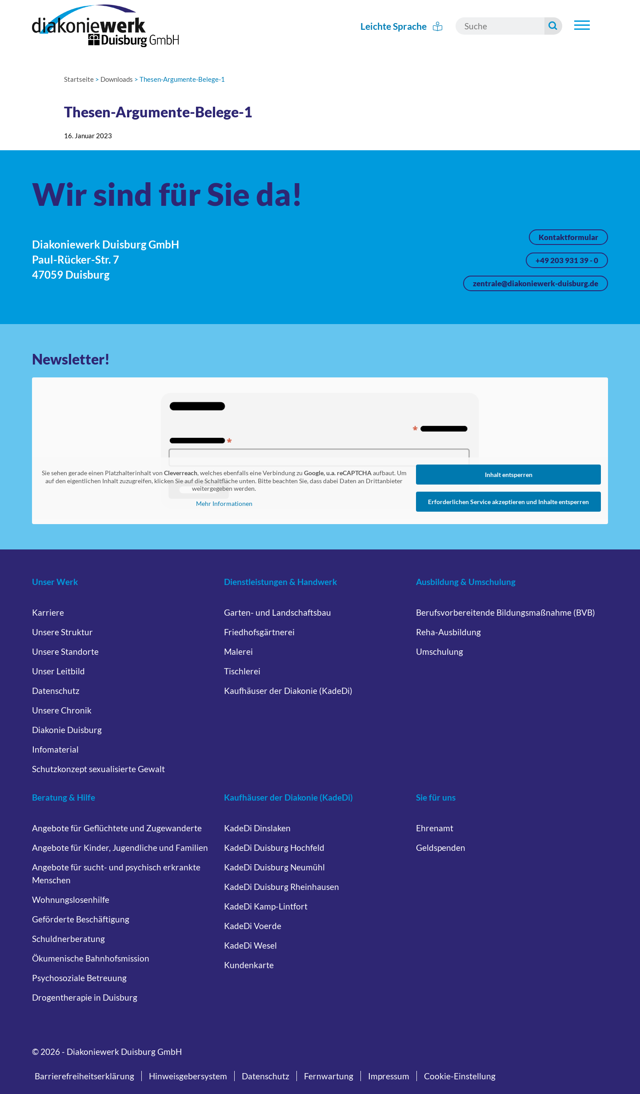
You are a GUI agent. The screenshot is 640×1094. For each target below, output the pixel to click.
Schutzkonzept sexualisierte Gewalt (98, 769)
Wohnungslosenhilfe (70, 899)
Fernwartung (328, 1076)
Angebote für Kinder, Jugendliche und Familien (120, 847)
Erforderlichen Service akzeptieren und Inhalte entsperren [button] (508, 501)
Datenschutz (56, 690)
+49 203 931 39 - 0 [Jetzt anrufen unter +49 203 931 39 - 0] (567, 260)
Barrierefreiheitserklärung (84, 1076)
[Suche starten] (554, 26)
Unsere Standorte (65, 651)
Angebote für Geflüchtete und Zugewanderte (117, 828)
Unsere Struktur (62, 632)
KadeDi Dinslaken (257, 828)
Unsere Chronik (62, 710)
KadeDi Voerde (252, 926)
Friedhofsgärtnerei (259, 632)
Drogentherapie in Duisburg (84, 997)
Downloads (116, 79)
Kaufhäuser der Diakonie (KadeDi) (288, 690)
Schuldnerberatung (68, 939)
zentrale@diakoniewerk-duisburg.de (535, 283)
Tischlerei (242, 671)
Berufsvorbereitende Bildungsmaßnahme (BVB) (505, 612)
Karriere (48, 612)
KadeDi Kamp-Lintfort (266, 906)
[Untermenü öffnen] (582, 25)
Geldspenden (440, 847)
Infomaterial (55, 749)
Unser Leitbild (58, 671)
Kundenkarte (249, 965)
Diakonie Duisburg (67, 730)
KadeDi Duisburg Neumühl (274, 867)
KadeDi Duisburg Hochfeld (274, 847)
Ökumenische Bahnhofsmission (90, 958)
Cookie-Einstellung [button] (460, 1076)
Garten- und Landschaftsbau (277, 612)
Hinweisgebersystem (188, 1076)
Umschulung (439, 651)
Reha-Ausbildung (448, 632)
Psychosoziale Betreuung (79, 978)
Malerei (238, 651)
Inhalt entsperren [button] (508, 474)
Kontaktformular (568, 237)
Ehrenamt (434, 828)
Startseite (79, 79)
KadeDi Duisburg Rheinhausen (281, 887)
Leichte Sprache (402, 26)
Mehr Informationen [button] (224, 503)
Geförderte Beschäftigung (80, 919)
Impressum (388, 1076)
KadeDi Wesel (250, 945)
